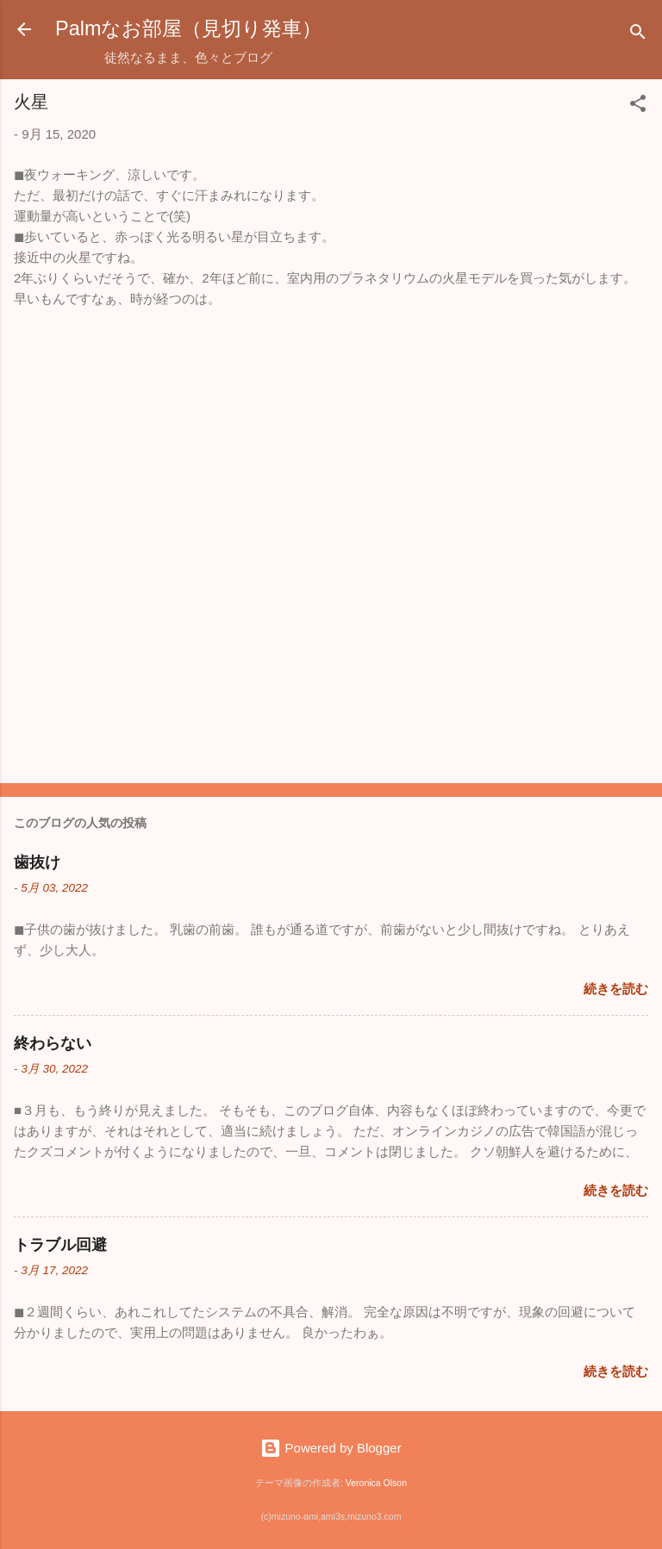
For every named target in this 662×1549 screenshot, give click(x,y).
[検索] (638, 35)
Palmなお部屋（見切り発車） (188, 28)
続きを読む (616, 988)
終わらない (52, 1043)
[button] (638, 106)
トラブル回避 (60, 1245)
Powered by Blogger (330, 1447)
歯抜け (37, 862)
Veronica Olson (376, 1482)
